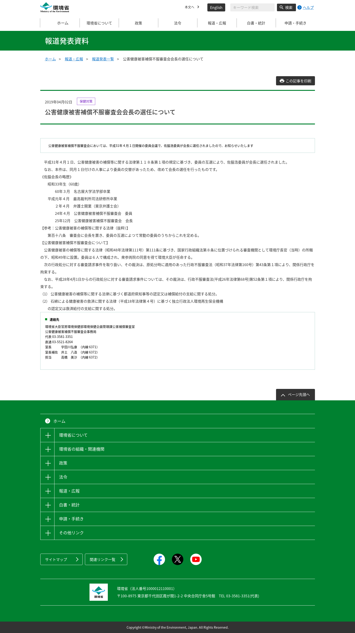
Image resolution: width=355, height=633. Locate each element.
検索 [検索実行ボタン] (289, 7)
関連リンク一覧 (102, 559)
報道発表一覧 (103, 59)
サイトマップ (56, 559)
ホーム (59, 23)
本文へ (190, 7)
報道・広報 (74, 59)
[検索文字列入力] (252, 7)
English (216, 7)
